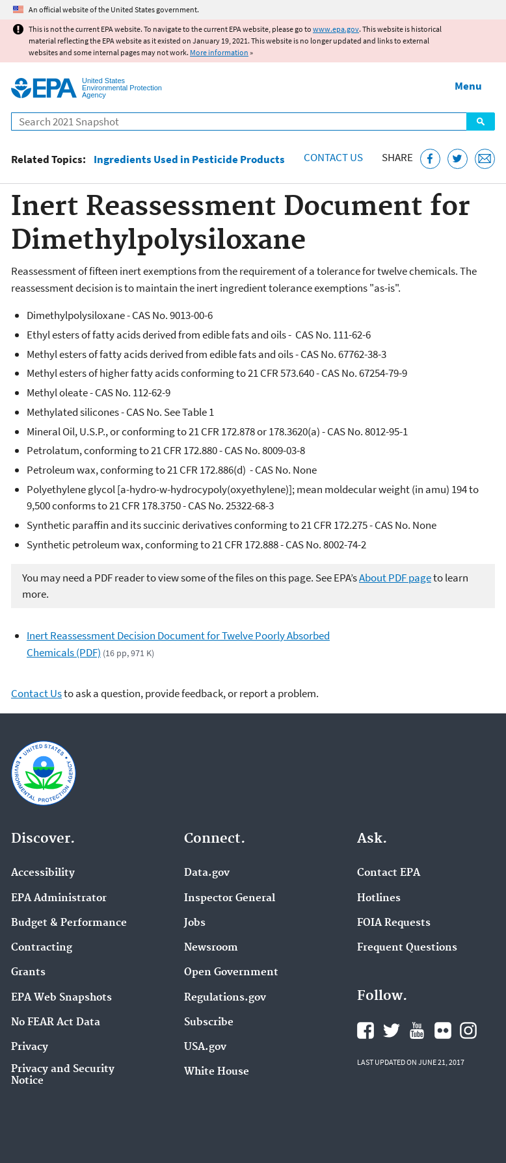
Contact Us (333, 157)
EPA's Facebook (365, 1030)
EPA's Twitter (391, 1030)
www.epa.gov (336, 29)
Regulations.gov (225, 998)
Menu (468, 86)
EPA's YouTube (416, 1030)
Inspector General (229, 898)
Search (480, 121)
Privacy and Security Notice (62, 1075)
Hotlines (379, 898)
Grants (28, 972)
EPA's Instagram (468, 1030)
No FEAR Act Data (55, 1023)
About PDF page (395, 577)
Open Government (231, 972)
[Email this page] (485, 159)
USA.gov (205, 1047)
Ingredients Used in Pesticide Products (189, 159)
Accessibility (43, 873)
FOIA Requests (394, 923)
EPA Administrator (59, 898)
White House (216, 1072)
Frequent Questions (407, 948)
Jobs (195, 923)
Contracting (41, 948)
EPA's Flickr (442, 1030)
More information (219, 52)
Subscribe (208, 1023)
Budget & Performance (69, 923)
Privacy (29, 1047)
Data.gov (207, 873)
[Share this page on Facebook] (430, 159)
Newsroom (211, 948)
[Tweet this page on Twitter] (457, 159)
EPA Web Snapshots (61, 998)
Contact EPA (388, 873)
